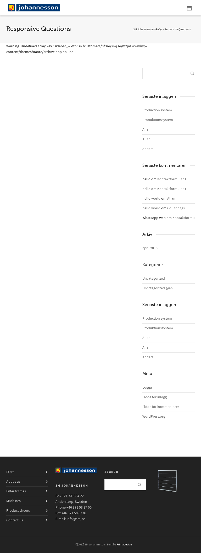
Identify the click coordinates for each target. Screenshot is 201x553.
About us (13, 481)
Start (10, 472)
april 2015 (150, 248)
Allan (146, 129)
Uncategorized (153, 278)
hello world (151, 198)
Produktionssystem (157, 120)
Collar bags (176, 208)
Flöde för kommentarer (160, 407)
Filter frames (16, 491)
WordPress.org (153, 416)
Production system (157, 110)
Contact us (14, 520)
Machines (13, 501)
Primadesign (124, 544)
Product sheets (18, 510)
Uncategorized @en (157, 288)
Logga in (148, 387)
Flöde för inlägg (154, 397)
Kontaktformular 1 (171, 179)
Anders (147, 149)
